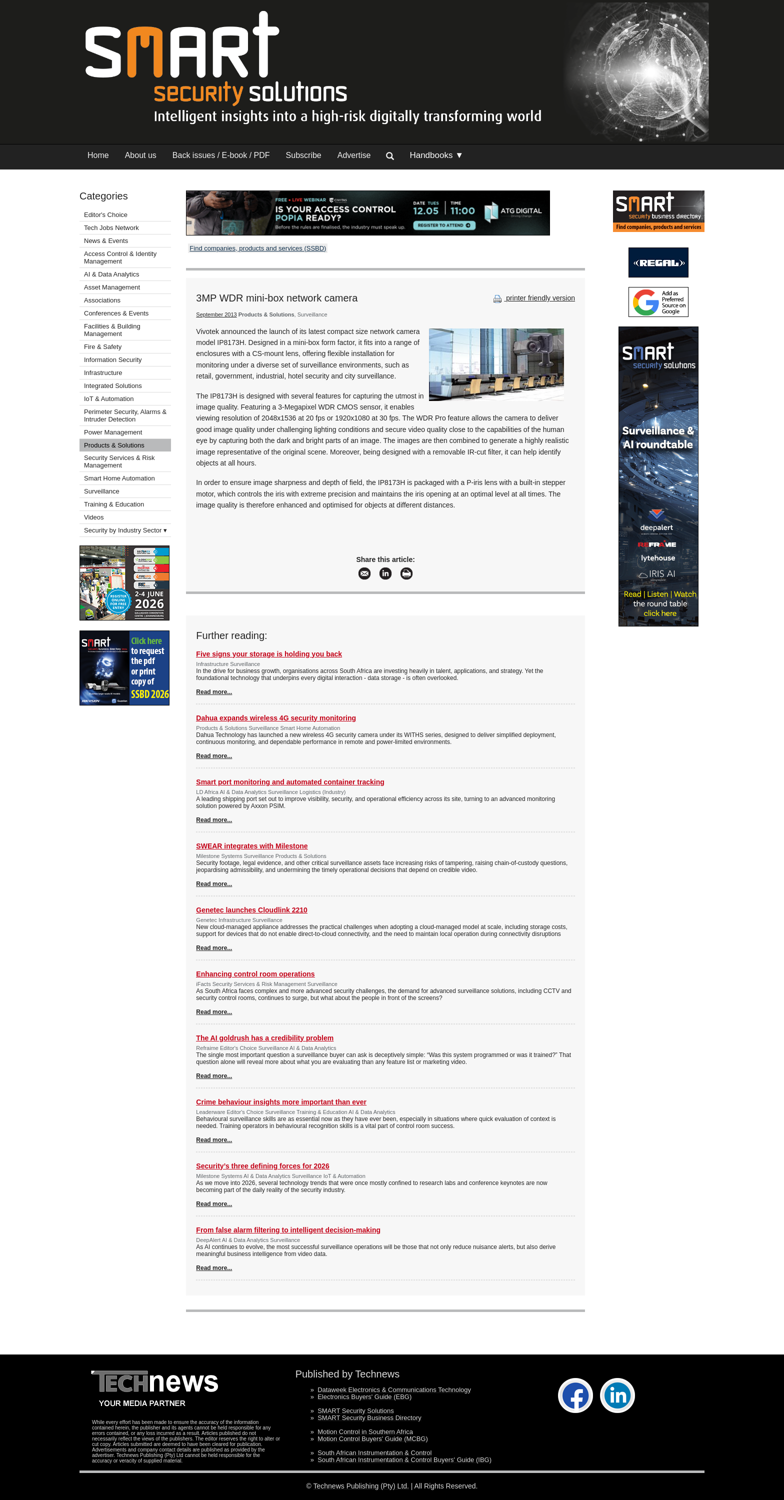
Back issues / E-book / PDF (221, 155)
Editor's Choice (106, 214)
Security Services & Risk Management (119, 461)
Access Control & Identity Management (120, 257)
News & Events (106, 240)
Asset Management (112, 287)
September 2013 (216, 315)
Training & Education (114, 504)
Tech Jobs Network (111, 228)
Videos (94, 517)
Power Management (113, 432)
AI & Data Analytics (112, 274)
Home (98, 155)
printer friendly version (533, 298)
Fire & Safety (103, 346)
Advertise (354, 155)
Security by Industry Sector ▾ (125, 530)
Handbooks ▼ (437, 155)
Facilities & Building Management (112, 330)
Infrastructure (103, 372)
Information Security (113, 360)
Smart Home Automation (120, 478)
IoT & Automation (109, 398)
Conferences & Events (116, 313)
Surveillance (102, 491)
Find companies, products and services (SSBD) (258, 248)
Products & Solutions (114, 445)
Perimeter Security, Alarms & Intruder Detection (125, 415)
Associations (102, 300)
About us (140, 155)
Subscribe (304, 155)
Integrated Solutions (113, 386)
